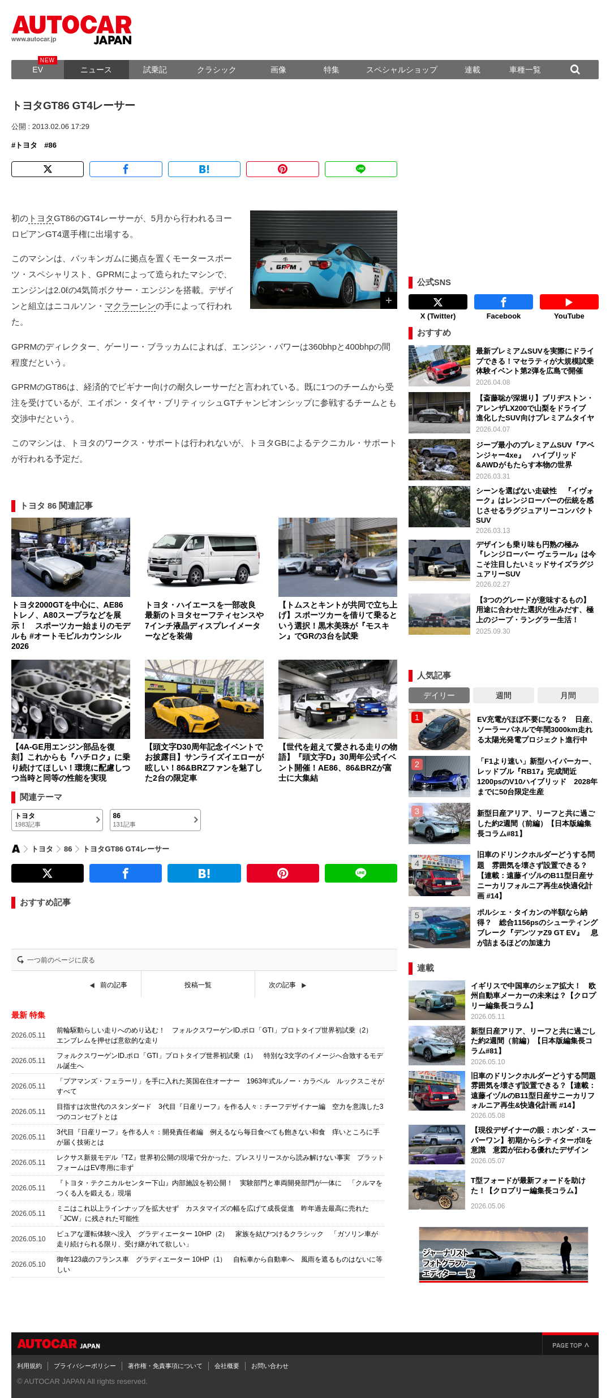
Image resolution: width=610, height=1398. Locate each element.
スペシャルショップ (401, 69)
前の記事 (113, 985)
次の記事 (282, 985)
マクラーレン (130, 306)
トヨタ (26, 145)
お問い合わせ (270, 1365)
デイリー (439, 695)
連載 (472, 69)
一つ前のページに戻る (61, 960)
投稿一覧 (198, 985)
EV (37, 69)
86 (52, 145)
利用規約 (29, 1365)
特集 (332, 69)
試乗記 (155, 69)
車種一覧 (525, 69)
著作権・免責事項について (165, 1365)
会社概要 (226, 1365)
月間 (568, 695)
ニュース (96, 69)
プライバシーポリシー (85, 1365)
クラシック (217, 69)
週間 (504, 695)
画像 (278, 69)
